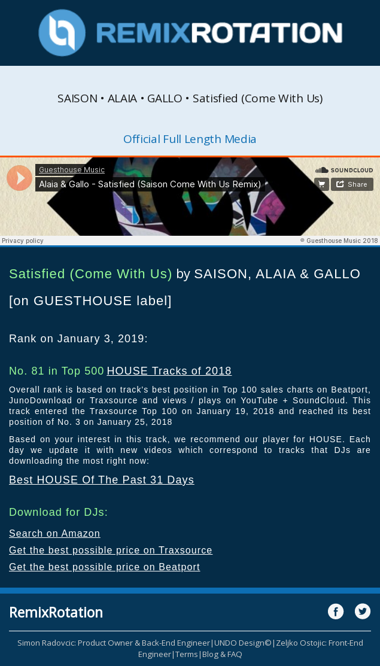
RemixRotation (56, 612)
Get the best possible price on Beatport (104, 567)
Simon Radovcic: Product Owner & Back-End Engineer (113, 642)
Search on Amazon (55, 533)
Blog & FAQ (222, 654)
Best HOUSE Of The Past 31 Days (101, 480)
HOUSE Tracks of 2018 (169, 371)
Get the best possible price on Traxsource (110, 550)
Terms (186, 654)
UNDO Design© (243, 642)
